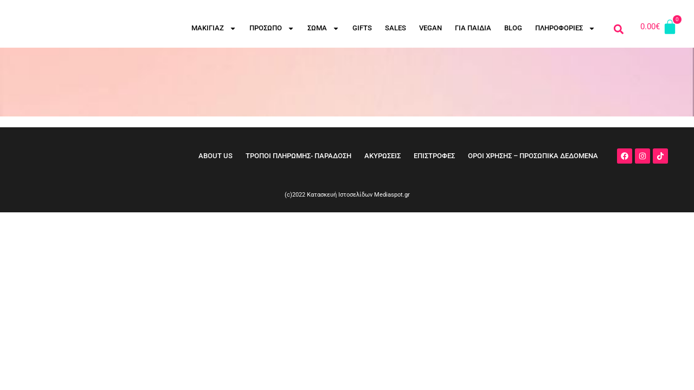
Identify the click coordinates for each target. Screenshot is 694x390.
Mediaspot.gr (392, 194)
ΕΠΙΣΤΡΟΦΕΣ (434, 156)
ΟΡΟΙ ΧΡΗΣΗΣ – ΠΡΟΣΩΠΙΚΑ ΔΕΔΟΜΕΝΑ (533, 156)
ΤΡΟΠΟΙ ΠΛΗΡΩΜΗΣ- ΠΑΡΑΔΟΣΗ (298, 156)
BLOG (513, 28)
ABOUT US (215, 156)
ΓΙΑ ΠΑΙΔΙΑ (473, 28)
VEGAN (430, 28)
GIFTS (362, 28)
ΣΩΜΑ (323, 28)
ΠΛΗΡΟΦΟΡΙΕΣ (565, 28)
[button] (618, 29)
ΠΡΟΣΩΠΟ (271, 28)
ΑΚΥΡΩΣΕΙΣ (382, 156)
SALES (395, 28)
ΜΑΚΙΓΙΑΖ (213, 28)
